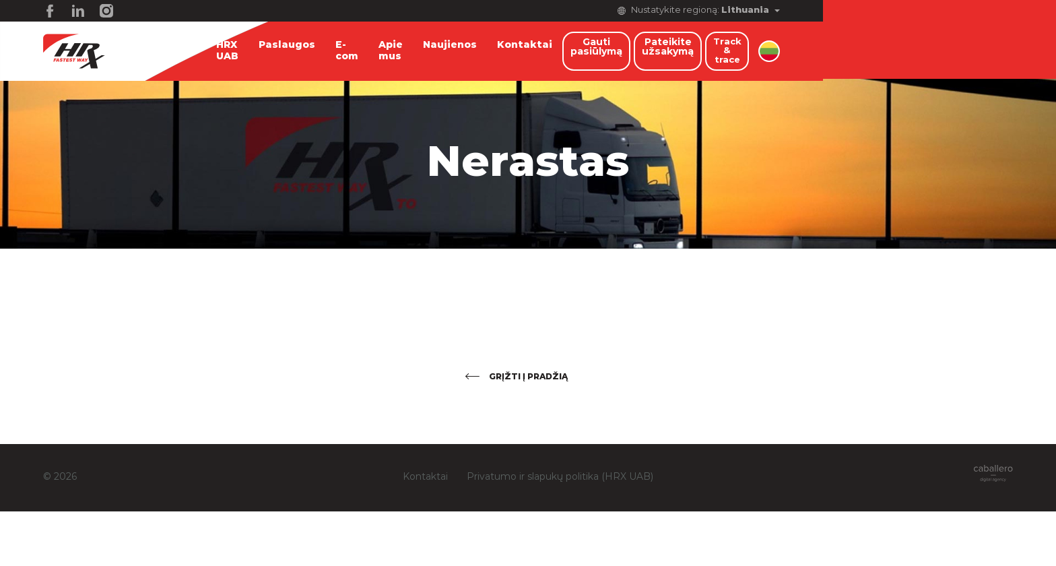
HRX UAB (250, 50)
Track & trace (938, 51)
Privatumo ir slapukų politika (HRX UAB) (560, 479)
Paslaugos (320, 45)
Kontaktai (569, 45)
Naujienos (494, 45)
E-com (379, 50)
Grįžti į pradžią (528, 378)
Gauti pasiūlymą (721, 51)
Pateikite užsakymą (833, 51)
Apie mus (424, 50)
